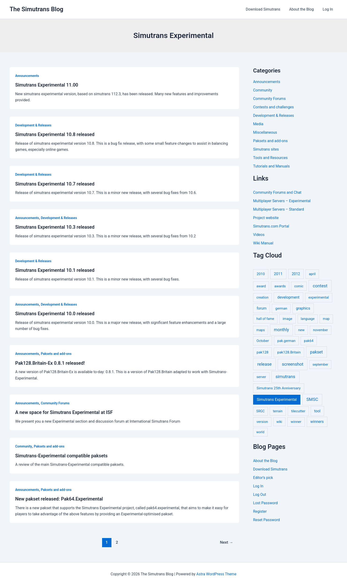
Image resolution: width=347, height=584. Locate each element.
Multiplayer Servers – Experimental (282, 201)
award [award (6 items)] (261, 286)
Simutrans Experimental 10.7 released (55, 183)
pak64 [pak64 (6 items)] (308, 341)
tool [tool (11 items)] (317, 411)
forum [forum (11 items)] (261, 308)
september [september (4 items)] (320, 364)
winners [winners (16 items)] (317, 421)
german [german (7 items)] (281, 308)
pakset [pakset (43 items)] (316, 351)
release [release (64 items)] (264, 364)
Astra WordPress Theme (216, 572)
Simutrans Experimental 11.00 (47, 85)
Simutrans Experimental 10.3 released (55, 226)
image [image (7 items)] (287, 319)
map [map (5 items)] (326, 319)
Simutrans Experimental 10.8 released (55, 134)
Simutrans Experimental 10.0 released (55, 312)
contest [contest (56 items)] (320, 285)
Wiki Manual (263, 243)
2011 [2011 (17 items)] (278, 274)
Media (258, 124)
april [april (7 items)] (312, 274)
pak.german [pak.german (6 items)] (286, 341)
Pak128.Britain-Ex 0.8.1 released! (50, 362)
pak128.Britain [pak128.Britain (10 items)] (289, 352)
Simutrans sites (266, 149)
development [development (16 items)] (288, 297)
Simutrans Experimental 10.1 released (55, 269)
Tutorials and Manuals (271, 166)
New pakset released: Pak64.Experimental (59, 497)
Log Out (259, 494)
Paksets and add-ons (56, 352)
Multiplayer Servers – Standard (278, 209)
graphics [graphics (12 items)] (303, 308)
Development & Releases (33, 125)
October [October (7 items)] (262, 341)
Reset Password (266, 520)
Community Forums (55, 402)
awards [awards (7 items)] (280, 286)
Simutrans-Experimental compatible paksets (61, 454)
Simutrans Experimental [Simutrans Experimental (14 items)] (277, 399)
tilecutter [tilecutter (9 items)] (298, 411)
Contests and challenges (273, 107)
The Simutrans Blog (36, 9)
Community (23, 445)
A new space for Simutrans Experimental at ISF (64, 411)
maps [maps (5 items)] (260, 330)
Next (226, 540)
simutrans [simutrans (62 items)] (285, 376)
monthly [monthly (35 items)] (281, 329)
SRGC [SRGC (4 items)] (260, 411)
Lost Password (265, 503)
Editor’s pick (263, 477)
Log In (328, 9)
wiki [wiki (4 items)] (279, 422)
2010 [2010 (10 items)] (261, 274)
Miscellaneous (265, 132)
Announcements (27, 76)
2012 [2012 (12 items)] (296, 274)
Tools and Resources (270, 157)
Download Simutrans (266, 9)
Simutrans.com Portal (271, 226)
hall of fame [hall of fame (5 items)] (265, 319)
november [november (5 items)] (320, 330)
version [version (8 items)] (262, 422)
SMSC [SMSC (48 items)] (312, 399)
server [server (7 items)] (261, 377)
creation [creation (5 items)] (262, 298)
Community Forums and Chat (277, 192)
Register (260, 511)
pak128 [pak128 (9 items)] (263, 352)
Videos (259, 234)
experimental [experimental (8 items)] (318, 297)
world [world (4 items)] (260, 432)
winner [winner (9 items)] (296, 422)
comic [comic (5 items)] (298, 286)
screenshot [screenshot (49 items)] (292, 364)
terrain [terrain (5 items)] (278, 411)
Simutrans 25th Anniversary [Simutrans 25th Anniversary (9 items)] (279, 388)
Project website (266, 218)
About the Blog (303, 9)
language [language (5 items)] (308, 319)
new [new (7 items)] (301, 330)
